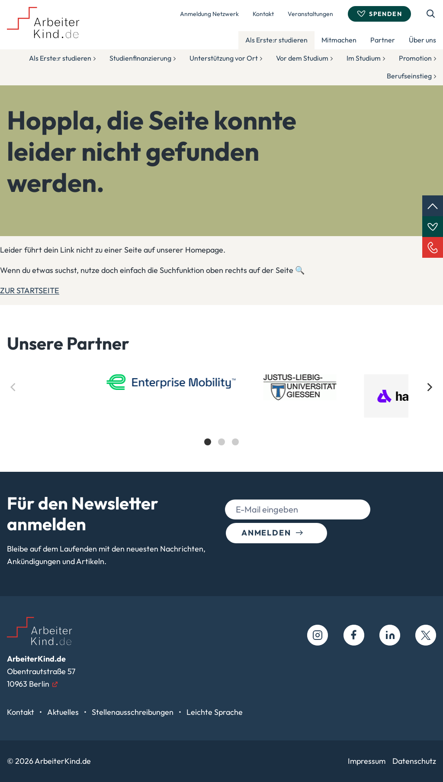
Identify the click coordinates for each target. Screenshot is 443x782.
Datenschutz (414, 761)
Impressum (366, 761)
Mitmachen (338, 40)
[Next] (429, 387)
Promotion (415, 58)
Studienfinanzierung (140, 58)
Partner (382, 40)
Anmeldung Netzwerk (209, 14)
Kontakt (263, 14)
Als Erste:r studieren (276, 40)
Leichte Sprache (214, 712)
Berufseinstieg (409, 75)
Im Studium (364, 58)
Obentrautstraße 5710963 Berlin (41, 671)
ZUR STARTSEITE (29, 290)
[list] (221, 417)
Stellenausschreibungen (133, 712)
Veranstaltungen (310, 14)
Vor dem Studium (302, 58)
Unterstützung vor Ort (223, 58)
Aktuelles (63, 712)
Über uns (422, 40)
